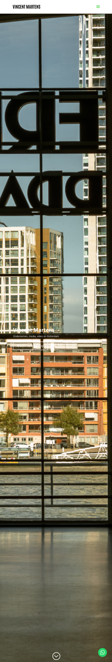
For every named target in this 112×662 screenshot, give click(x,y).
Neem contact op (30, 345)
